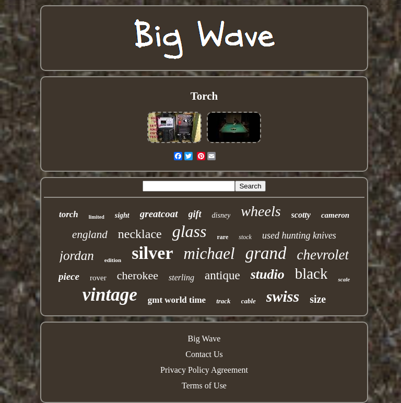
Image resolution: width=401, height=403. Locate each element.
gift (195, 214)
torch (68, 214)
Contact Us (204, 354)
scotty (301, 214)
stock (245, 237)
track (223, 301)
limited (96, 217)
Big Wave (204, 338)
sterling (181, 277)
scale (344, 279)
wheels (260, 211)
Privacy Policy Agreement (204, 369)
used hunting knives (299, 235)
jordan (77, 255)
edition (112, 260)
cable (248, 301)
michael (209, 253)
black (311, 273)
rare (222, 237)
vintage (109, 295)
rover (98, 278)
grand (266, 253)
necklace (140, 234)
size (318, 299)
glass (189, 231)
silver (152, 253)
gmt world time (177, 300)
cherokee (137, 275)
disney (221, 215)
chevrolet (322, 255)
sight (122, 215)
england (90, 234)
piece (68, 276)
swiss (282, 296)
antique (222, 275)
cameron (335, 215)
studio (268, 274)
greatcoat (159, 213)
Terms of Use (204, 385)
